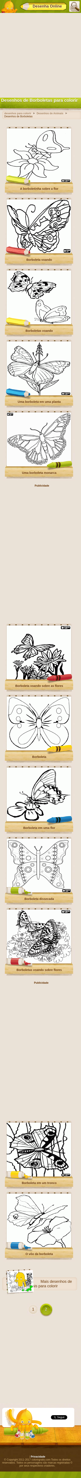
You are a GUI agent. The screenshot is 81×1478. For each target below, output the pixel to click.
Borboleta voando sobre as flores (39, 686)
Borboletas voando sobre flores (39, 970)
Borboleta (39, 757)
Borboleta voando (39, 259)
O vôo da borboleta (39, 1254)
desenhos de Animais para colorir (48, 1283)
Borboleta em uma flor (39, 828)
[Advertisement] (40, 54)
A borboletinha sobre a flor (39, 188)
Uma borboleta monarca (39, 473)
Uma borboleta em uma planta (39, 402)
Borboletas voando (39, 330)
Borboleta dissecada (39, 899)
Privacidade (38, 1456)
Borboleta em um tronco (39, 1183)
